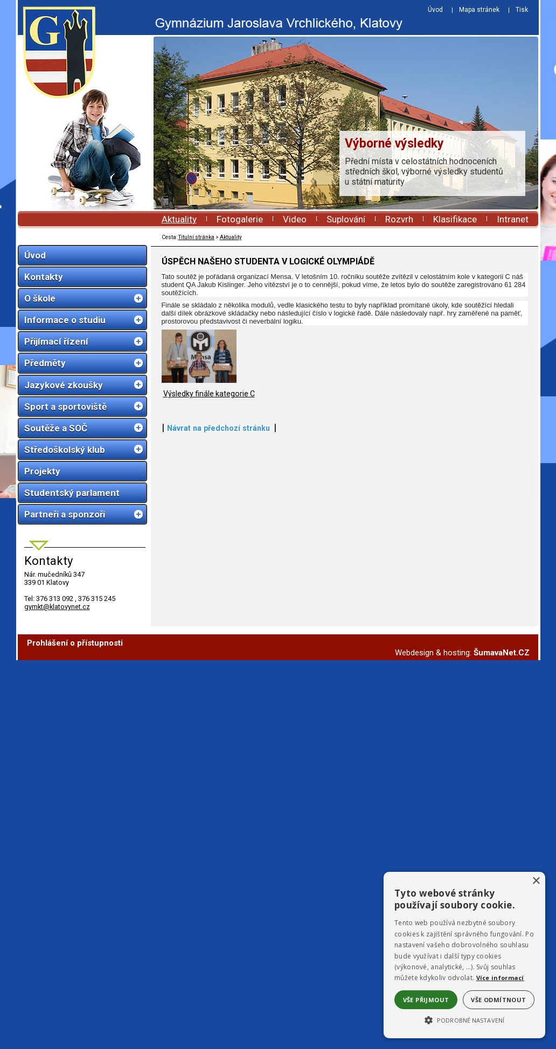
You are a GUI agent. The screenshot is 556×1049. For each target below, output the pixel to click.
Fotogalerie (240, 219)
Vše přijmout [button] (426, 1000)
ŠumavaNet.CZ (502, 656)
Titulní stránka (196, 237)
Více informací (500, 978)
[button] (464, 1019)
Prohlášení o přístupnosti (75, 646)
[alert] (464, 955)
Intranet (513, 219)
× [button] (536, 881)
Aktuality (179, 219)
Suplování (345, 219)
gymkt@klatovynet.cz (57, 607)
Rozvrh (399, 219)
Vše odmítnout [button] (498, 1000)
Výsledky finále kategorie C (209, 569)
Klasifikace (455, 219)
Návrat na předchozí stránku (218, 604)
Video (295, 219)
